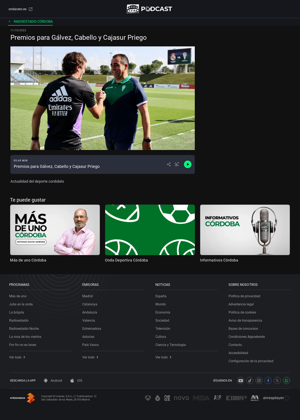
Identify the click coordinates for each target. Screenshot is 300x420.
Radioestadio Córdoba (30, 22)
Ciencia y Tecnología (171, 344)
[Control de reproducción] (187, 164)
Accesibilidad (239, 352)
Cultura (161, 336)
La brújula (17, 311)
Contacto (236, 344)
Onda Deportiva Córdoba (126, 260)
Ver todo (18, 356)
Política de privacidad (245, 295)
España (161, 295)
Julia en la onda (22, 303)
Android (53, 381)
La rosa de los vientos (26, 336)
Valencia (89, 320)
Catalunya (90, 303)
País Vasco (91, 344)
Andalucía (90, 311)
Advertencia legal (242, 303)
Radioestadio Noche (25, 328)
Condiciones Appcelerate (247, 336)
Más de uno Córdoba (28, 260)
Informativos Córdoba (219, 260)
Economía (163, 311)
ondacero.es (20, 9)
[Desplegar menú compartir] (169, 165)
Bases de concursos (244, 328)
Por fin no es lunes (23, 344)
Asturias (89, 336)
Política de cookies (243, 311)
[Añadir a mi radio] (177, 165)
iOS (76, 381)
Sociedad (163, 320)
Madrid (88, 295)
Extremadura (92, 328)
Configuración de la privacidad (251, 360)
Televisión (163, 328)
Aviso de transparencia (246, 320)
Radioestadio (19, 320)
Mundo (161, 303)
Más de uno (18, 295)
